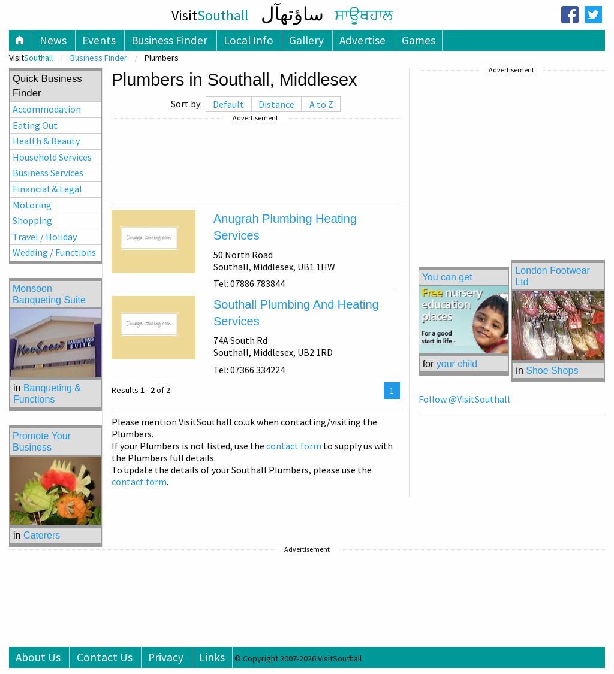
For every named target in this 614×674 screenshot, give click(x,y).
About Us (38, 657)
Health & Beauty (46, 141)
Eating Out (35, 125)
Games (418, 40)
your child (457, 364)
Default (228, 104)
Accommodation (47, 109)
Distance (276, 104)
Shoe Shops (552, 370)
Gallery (306, 40)
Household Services (52, 157)
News (53, 40)
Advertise (362, 40)
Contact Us (105, 657)
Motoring (32, 205)
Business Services (48, 173)
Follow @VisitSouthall (464, 399)
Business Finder (169, 40)
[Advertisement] (256, 162)
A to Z (321, 104)
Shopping (32, 220)
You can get (447, 277)
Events (99, 40)
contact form (293, 446)
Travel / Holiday (45, 237)
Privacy (165, 657)
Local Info (248, 40)
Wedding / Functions (54, 252)
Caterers (41, 535)
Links (212, 657)
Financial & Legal (47, 189)
